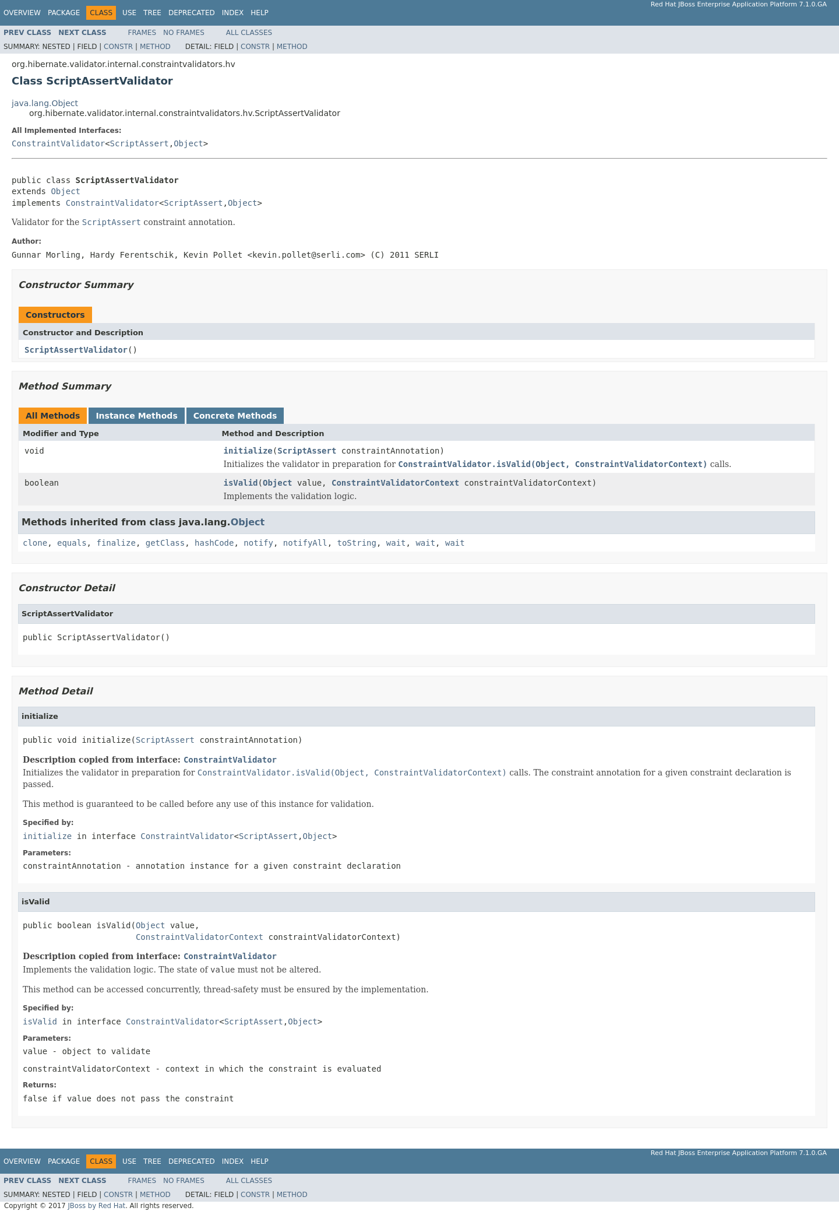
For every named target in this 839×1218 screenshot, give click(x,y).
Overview (22, 13)
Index (233, 13)
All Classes (249, 33)
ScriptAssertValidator (76, 349)
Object (188, 143)
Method (155, 47)
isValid (241, 482)
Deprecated (191, 13)
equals (72, 542)
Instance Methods (136, 415)
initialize (248, 450)
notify (258, 542)
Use (129, 13)
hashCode (214, 542)
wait (396, 542)
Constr (118, 47)
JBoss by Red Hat (96, 1206)
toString (356, 542)
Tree (152, 13)
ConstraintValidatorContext (395, 482)
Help (260, 13)
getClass (165, 542)
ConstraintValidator (58, 143)
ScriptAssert (139, 143)
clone (35, 542)
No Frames (184, 33)
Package (64, 13)
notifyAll (305, 542)
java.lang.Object (45, 103)
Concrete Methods (235, 415)
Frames (142, 33)
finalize (115, 542)
